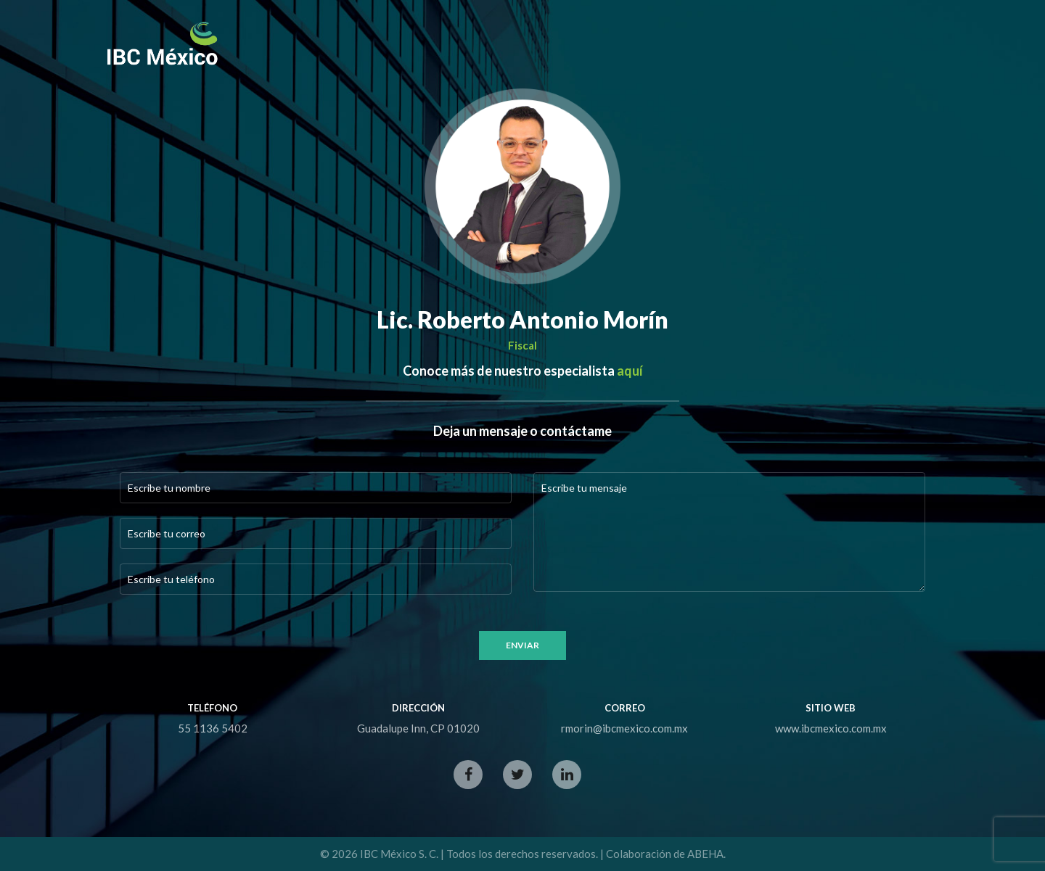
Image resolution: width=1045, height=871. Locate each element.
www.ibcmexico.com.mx (831, 728)
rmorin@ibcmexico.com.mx (624, 728)
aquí (630, 371)
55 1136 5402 (212, 728)
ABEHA (705, 853)
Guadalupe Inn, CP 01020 (418, 728)
